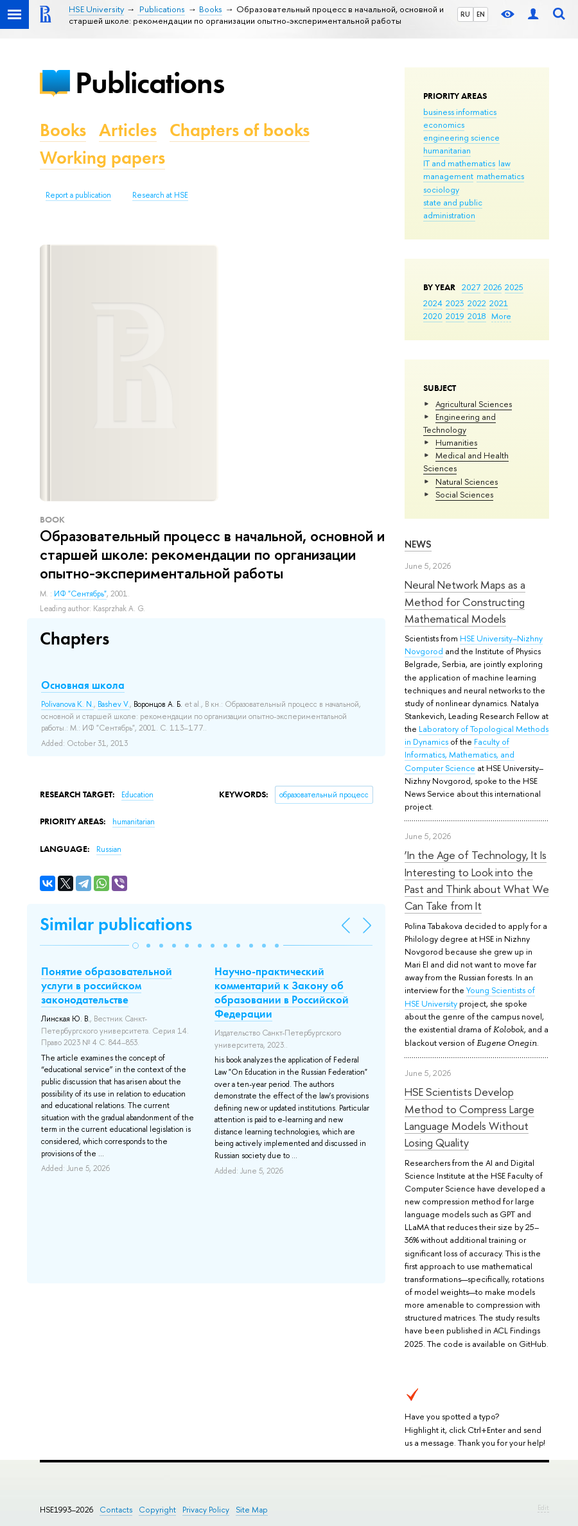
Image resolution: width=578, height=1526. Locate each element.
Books (63, 130)
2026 (493, 287)
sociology (441, 189)
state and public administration (452, 208)
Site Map (252, 1509)
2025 (514, 287)
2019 (455, 316)
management (448, 176)
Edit (543, 1507)
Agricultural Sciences (473, 404)
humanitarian (447, 150)
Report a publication (78, 195)
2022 (477, 303)
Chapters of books (240, 130)
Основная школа (83, 685)
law (504, 163)
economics (443, 124)
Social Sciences (464, 494)
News (418, 544)
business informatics (459, 111)
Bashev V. (114, 704)
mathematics (500, 176)
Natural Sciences (466, 481)
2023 (455, 303)
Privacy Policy (205, 1509)
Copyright (157, 1509)
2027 (471, 287)
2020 (432, 316)
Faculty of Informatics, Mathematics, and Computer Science (459, 754)
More (501, 316)
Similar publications (116, 924)
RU (465, 14)
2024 (432, 303)
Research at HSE (160, 195)
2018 (477, 316)
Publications (149, 82)
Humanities (456, 442)
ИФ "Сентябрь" (80, 594)
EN (481, 14)
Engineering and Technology (459, 423)
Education (137, 795)
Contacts (116, 1509)
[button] (135, 945)
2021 (498, 303)
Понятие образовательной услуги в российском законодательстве (106, 985)
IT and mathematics (459, 163)
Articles (128, 130)
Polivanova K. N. (67, 704)
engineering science (461, 137)
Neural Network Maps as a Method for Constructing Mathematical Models (465, 601)
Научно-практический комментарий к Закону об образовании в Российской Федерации (282, 992)
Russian (108, 849)
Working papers (102, 157)
